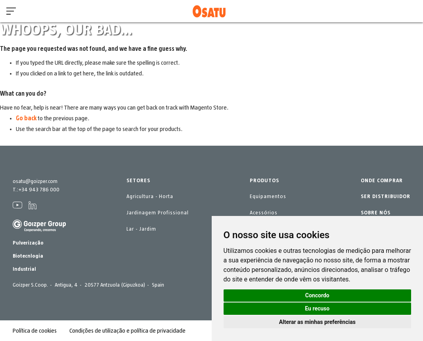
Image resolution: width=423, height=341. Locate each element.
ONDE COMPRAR (382, 180)
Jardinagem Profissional (157, 213)
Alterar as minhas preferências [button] (317, 322)
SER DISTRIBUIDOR (385, 196)
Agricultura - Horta (149, 196)
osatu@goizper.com (35, 181)
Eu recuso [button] (317, 308)
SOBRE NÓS (375, 213)
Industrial (24, 269)
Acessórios (264, 213)
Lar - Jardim (141, 229)
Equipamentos (268, 196)
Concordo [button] (317, 295)
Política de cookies (35, 331)
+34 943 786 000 (38, 190)
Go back (26, 118)
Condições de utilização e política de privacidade (127, 331)
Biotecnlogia (28, 256)
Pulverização (28, 243)
